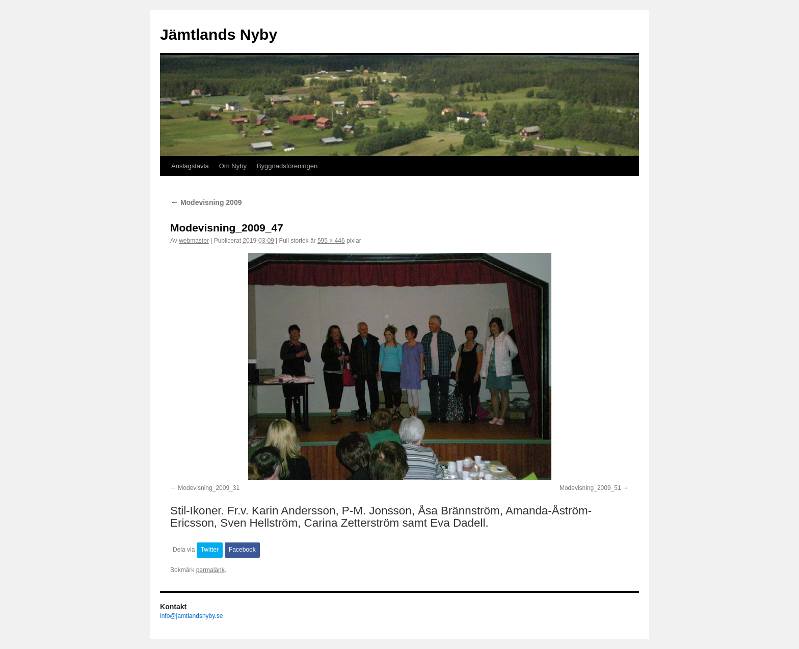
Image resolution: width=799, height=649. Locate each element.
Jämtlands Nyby (218, 34)
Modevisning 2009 (206, 202)
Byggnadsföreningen (287, 166)
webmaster (194, 240)
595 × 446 (331, 240)
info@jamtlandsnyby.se (191, 615)
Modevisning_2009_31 (208, 487)
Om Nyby (233, 166)
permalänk (210, 570)
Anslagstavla (190, 166)
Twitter (210, 549)
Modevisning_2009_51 (590, 487)
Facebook (242, 549)
